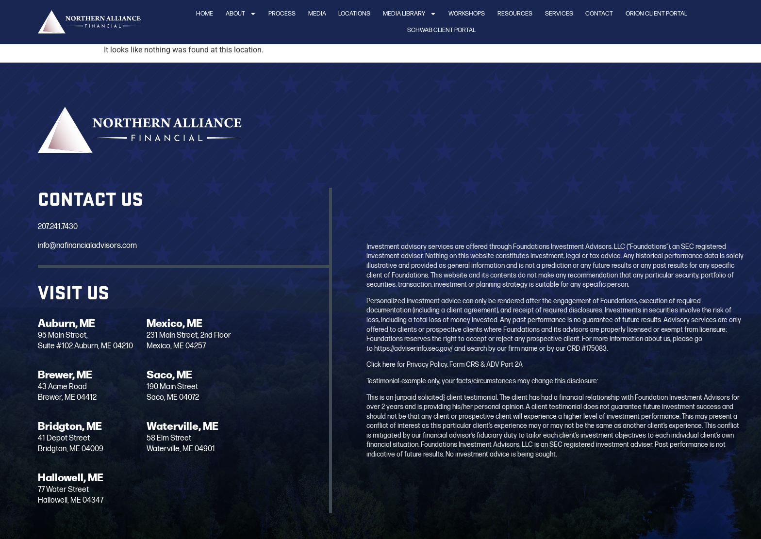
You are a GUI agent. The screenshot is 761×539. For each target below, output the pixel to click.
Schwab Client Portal (441, 30)
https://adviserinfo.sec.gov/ (602, 348)
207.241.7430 (51, 226)
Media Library (409, 14)
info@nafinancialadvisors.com (80, 245)
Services (559, 13)
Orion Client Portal (656, 13)
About (241, 14)
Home (204, 13)
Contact (599, 13)
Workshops (466, 13)
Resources (514, 13)
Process (282, 13)
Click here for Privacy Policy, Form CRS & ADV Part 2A (633, 364)
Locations (354, 13)
